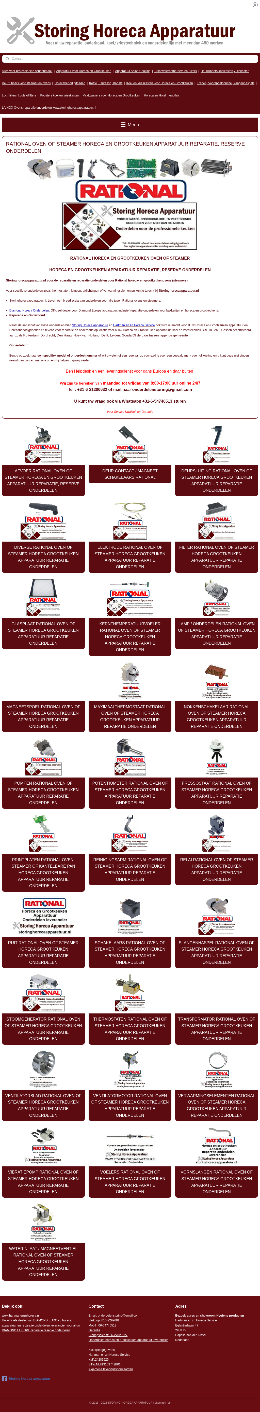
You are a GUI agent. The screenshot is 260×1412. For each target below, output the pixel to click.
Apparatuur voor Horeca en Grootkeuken (83, 71)
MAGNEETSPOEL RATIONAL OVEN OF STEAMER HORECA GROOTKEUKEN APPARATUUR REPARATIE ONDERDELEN (43, 717)
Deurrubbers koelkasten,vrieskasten (225, 71)
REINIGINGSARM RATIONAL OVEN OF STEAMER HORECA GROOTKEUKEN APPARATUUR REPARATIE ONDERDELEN (130, 870)
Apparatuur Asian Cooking (132, 71)
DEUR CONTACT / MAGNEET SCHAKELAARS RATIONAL (130, 474)
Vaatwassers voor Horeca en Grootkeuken (111, 95)
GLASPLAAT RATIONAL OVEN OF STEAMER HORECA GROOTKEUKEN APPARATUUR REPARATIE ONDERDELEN (43, 634)
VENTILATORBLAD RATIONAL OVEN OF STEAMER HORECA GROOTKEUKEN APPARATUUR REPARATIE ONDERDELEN (43, 1106)
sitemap (160, 1402)
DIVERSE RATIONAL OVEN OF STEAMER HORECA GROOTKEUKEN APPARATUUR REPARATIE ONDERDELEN (43, 557)
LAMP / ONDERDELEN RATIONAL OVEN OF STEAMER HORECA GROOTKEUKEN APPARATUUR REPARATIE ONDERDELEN (216, 634)
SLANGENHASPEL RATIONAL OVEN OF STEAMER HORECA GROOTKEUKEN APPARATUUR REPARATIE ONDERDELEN (216, 953)
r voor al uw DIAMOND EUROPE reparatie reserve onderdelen (41, 1325)
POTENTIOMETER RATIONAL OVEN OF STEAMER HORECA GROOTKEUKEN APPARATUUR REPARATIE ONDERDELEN (130, 793)
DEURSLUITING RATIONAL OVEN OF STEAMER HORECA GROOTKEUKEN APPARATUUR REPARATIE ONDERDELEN (216, 481)
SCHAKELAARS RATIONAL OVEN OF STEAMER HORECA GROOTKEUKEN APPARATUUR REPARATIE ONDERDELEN (130, 953)
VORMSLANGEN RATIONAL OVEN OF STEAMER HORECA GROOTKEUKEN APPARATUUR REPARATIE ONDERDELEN (217, 1182)
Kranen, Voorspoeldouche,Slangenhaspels (225, 83)
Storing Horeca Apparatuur (90, 325)
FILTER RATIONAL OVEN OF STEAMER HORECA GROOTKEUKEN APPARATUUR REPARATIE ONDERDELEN (216, 557)
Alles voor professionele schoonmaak (27, 71)
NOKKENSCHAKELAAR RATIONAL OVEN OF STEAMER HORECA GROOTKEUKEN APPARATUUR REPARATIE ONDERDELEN (216, 717)
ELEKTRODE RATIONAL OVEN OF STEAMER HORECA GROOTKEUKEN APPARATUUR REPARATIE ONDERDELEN (130, 557)
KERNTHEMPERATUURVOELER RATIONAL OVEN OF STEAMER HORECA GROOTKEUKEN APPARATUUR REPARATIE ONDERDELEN (129, 637)
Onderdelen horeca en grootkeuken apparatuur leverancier (128, 1340)
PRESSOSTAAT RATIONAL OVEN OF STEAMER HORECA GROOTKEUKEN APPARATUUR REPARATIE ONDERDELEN (216, 793)
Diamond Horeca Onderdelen (29, 310)
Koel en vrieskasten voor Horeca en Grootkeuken (159, 83)
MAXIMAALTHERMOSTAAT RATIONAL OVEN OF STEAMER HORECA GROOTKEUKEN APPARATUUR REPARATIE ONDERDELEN (130, 717)
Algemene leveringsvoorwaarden (111, 1369)
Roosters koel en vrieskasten (59, 95)
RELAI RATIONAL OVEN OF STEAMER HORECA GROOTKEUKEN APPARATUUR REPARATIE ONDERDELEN (216, 870)
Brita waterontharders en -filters (175, 71)
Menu (130, 124)
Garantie (94, 1330)
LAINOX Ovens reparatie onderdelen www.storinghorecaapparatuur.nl (49, 107)
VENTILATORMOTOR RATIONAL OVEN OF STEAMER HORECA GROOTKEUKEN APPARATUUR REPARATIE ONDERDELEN (130, 1106)
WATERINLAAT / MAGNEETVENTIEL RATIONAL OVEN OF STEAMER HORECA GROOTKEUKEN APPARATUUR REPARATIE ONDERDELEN (43, 1262)
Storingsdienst (98, 1335)
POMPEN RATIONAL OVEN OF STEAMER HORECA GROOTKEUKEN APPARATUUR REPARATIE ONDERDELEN (43, 793)
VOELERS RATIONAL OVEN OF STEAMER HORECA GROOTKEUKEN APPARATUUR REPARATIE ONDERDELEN (130, 1182)
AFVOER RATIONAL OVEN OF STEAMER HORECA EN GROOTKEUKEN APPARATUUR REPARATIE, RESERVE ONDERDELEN (43, 481)
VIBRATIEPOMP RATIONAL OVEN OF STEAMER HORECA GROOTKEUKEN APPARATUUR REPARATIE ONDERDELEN (43, 1182)
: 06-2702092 (117, 1335)
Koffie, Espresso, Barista (105, 83)
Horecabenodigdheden (70, 83)
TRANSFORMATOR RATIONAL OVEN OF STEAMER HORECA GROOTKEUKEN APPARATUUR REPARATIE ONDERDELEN (216, 1029)
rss (169, 1402)
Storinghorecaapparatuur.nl (27, 300)
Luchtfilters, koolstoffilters (19, 95)
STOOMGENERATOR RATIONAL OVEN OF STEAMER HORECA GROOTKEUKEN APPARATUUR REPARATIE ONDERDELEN (43, 1029)
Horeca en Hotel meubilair (161, 95)
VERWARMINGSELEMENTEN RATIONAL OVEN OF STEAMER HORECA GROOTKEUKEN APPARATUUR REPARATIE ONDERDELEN (216, 1106)
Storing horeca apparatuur (26, 1379)
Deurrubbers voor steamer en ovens (26, 83)
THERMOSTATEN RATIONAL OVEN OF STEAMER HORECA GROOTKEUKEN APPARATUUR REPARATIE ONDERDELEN (130, 1029)
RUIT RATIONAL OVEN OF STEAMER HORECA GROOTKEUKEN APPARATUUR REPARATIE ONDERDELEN (43, 953)
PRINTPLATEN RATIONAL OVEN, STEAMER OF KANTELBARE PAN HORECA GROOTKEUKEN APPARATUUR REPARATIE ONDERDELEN (43, 873)
